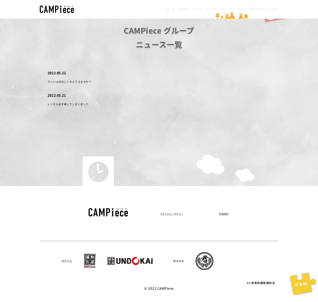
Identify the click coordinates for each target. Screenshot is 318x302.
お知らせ (146, 8)
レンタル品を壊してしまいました (74, 103)
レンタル (185, 8)
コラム (228, 8)
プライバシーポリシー (177, 213)
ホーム (129, 8)
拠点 (201, 8)
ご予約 (270, 8)
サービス (166, 8)
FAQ (213, 8)
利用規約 (221, 213)
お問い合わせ (249, 8)
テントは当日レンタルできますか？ (76, 81)
